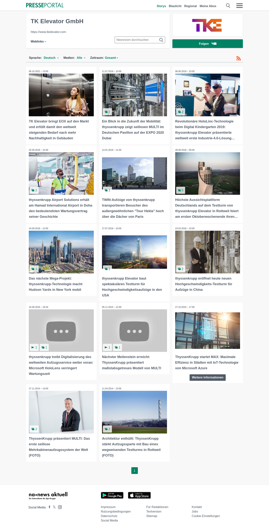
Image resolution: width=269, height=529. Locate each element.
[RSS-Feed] (238, 58)
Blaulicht (175, 6)
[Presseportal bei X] (53, 506)
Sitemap (151, 515)
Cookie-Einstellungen (206, 515)
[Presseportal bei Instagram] (59, 506)
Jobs (195, 511)
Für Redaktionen (157, 506)
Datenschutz (109, 515)
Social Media (109, 520)
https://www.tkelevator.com (48, 32)
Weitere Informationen (207, 377)
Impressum (108, 506)
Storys (161, 6)
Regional (190, 6)
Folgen (207, 44)
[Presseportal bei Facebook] (48, 506)
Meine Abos (208, 6)
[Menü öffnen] (239, 5)
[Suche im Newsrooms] (140, 40)
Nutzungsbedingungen (116, 511)
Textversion (153, 511)
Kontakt (197, 506)
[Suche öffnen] (228, 5)
